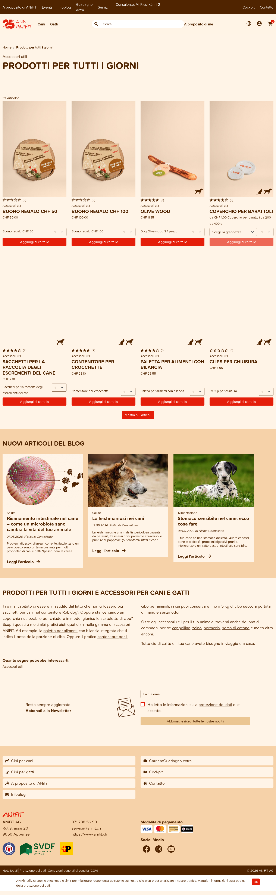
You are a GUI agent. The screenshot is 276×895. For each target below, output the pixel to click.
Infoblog (64, 7)
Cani (41, 24)
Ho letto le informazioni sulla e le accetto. (193, 707)
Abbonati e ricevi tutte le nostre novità (195, 721)
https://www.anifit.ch (89, 834)
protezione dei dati (215, 704)
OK (256, 882)
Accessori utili (13, 666)
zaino (197, 628)
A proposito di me (198, 24)
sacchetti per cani (18, 612)
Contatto (266, 7)
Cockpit (248, 7)
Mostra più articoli (138, 414)
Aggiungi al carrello (34, 241)
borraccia (212, 628)
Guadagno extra (84, 7)
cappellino (181, 628)
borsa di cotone (236, 628)
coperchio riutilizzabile (22, 618)
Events (47, 7)
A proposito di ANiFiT (20, 7)
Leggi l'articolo (23, 562)
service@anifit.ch (86, 828)
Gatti (54, 24)
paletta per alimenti (60, 630)
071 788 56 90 (84, 822)
